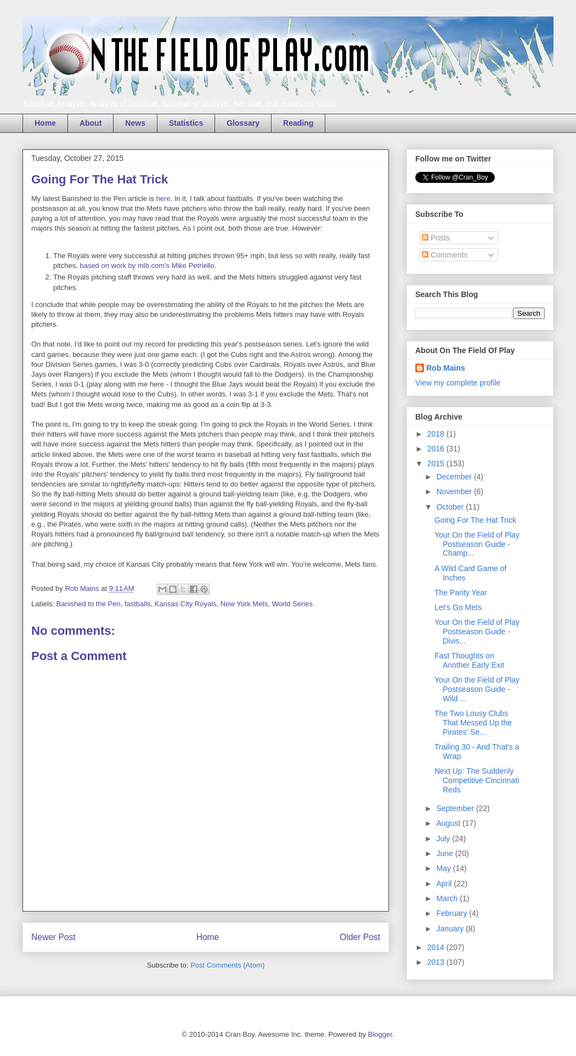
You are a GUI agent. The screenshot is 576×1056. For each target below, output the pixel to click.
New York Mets (244, 604)
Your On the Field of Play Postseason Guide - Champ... (476, 544)
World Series (292, 604)
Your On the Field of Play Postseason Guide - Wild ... (476, 689)
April (445, 883)
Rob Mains (445, 368)
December (454, 476)
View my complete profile (457, 382)
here (163, 198)
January (451, 928)
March (448, 898)
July (444, 838)
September (456, 808)
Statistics (186, 123)
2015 (437, 463)
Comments (445, 254)
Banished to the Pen (89, 604)
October (451, 506)
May (444, 868)
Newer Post (53, 937)
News (135, 123)
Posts (436, 237)
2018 (437, 433)
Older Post (360, 937)
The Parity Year (460, 592)
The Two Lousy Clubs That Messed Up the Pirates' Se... (473, 722)
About (90, 123)
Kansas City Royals (186, 604)
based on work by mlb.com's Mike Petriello (147, 265)
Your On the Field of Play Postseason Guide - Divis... (476, 631)
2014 (437, 947)
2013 (437, 962)
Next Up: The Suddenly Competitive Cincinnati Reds (476, 780)
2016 (437, 448)
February (452, 913)
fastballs (138, 604)
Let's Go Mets (458, 607)
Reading (298, 123)
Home (45, 123)
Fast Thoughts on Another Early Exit (469, 660)
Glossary (243, 123)
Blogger (380, 1034)
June (445, 853)
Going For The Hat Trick (475, 520)
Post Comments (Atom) (227, 965)
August (449, 823)
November (454, 491)
